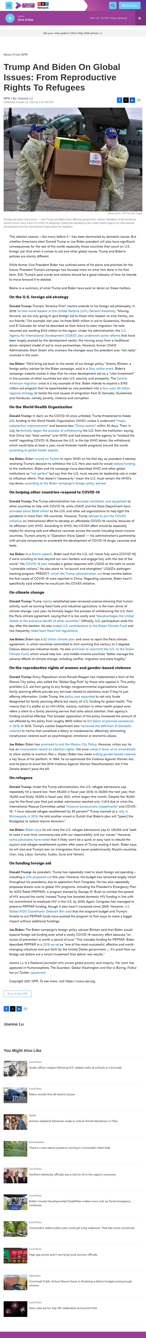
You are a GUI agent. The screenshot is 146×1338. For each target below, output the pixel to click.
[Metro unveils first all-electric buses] (15, 1095)
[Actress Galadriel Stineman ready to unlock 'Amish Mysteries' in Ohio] (15, 1122)
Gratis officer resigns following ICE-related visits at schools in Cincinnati (75, 1067)
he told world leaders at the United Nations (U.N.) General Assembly (66, 310)
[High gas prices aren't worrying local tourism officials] (15, 1255)
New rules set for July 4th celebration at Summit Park (63, 1308)
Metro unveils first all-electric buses (52, 1094)
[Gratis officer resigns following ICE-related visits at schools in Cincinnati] (15, 1068)
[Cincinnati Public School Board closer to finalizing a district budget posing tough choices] (15, 1282)
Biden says (33, 829)
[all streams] (140, 18)
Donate (131, 5)
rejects (47, 601)
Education (35, 1275)
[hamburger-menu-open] (8, 5)
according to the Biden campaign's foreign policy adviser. (65, 483)
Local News (35, 1062)
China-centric (85, 425)
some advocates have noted (29, 839)
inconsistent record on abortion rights (47, 749)
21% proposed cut (39, 876)
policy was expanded (80, 696)
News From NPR (16, 54)
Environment (36, 1142)
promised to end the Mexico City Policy (68, 744)
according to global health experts (33, 450)
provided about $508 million (29, 511)
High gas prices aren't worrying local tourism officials (63, 1254)
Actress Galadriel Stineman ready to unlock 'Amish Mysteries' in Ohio (73, 1121)
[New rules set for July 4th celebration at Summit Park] (15, 1309)
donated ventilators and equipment (102, 501)
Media (32, 1115)
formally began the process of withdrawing (51, 430)
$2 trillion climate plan (59, 639)
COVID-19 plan (36, 563)
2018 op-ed (51, 944)
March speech (42, 553)
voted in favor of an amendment (112, 749)
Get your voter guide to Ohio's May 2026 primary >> (73, 33)
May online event (101, 368)
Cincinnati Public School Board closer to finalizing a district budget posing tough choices (80, 1283)
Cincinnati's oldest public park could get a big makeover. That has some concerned (81, 1228)
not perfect (39, 473)
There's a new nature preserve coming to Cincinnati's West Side (69, 1148)
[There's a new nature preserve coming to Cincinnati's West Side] (15, 1149)
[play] (10, 18)
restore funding (124, 463)
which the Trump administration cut (76, 573)
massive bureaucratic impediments (92, 806)
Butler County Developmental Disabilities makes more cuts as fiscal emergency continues (80, 1203)
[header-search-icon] (113, 5)
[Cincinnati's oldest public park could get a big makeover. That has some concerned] (15, 1229)
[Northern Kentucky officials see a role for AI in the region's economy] (15, 1175)
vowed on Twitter (47, 458)
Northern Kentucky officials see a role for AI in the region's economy (72, 1174)
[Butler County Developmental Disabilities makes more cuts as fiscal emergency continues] (15, 1202)
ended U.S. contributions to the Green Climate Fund (90, 625)
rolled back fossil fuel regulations (54, 630)
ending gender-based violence (114, 754)
